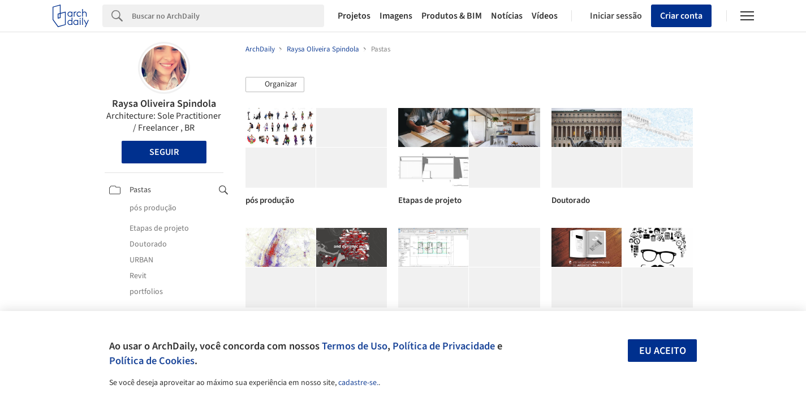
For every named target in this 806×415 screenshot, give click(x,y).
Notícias (507, 15)
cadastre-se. (358, 382)
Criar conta (681, 16)
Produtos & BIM (451, 15)
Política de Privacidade (444, 346)
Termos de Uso (354, 346)
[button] (274, 85)
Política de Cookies (152, 360)
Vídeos (545, 15)
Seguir (164, 152)
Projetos (354, 15)
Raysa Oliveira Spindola (164, 104)
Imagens (396, 15)
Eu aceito (662, 351)
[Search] (228, 16)
